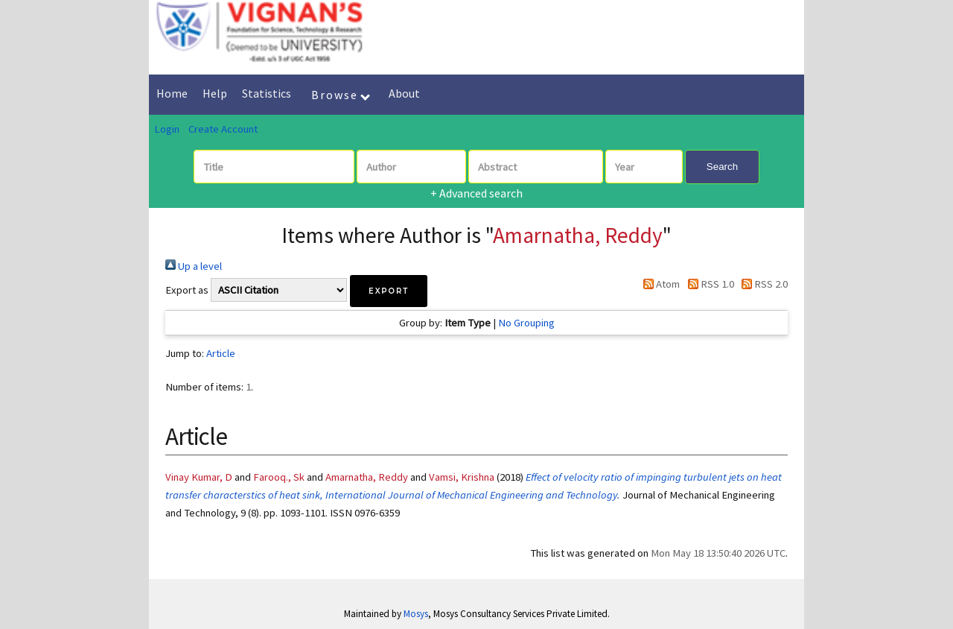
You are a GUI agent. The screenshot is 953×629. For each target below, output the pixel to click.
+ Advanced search (476, 193)
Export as (186, 290)
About (404, 93)
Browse (340, 94)
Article (220, 353)
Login (166, 129)
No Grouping (526, 322)
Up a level (193, 266)
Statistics (266, 93)
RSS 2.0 (762, 284)
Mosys (416, 613)
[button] (388, 291)
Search (722, 166)
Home (172, 93)
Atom (659, 284)
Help (215, 93)
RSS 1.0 (707, 284)
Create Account (223, 129)
